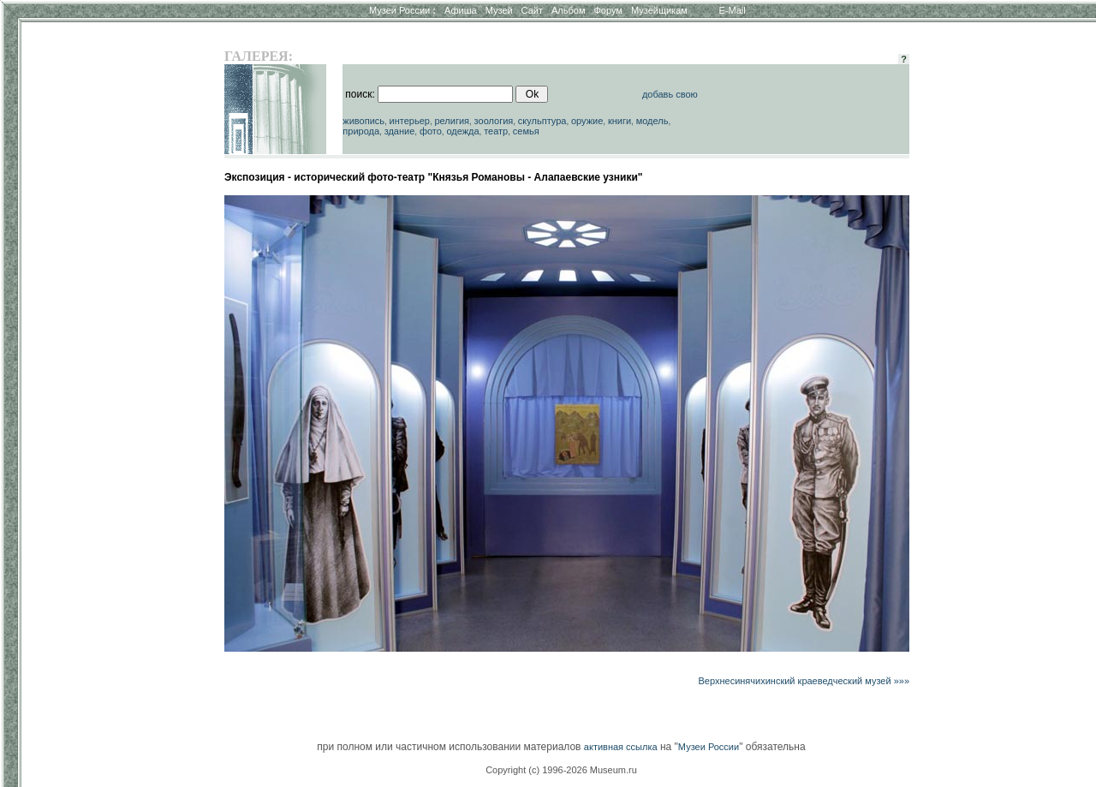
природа (360, 131)
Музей (499, 10)
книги (619, 121)
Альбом (568, 10)
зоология (494, 121)
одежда (462, 131)
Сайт (532, 10)
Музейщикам (659, 10)
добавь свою (670, 94)
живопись (363, 121)
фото (431, 131)
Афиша (460, 10)
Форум (607, 10)
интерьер (410, 121)
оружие (587, 121)
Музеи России (402, 10)
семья (526, 131)
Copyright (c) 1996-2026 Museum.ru (561, 770)
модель (652, 121)
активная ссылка (621, 747)
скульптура (542, 121)
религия (451, 121)
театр (496, 131)
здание (399, 131)
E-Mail (732, 10)
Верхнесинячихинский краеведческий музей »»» (804, 681)
